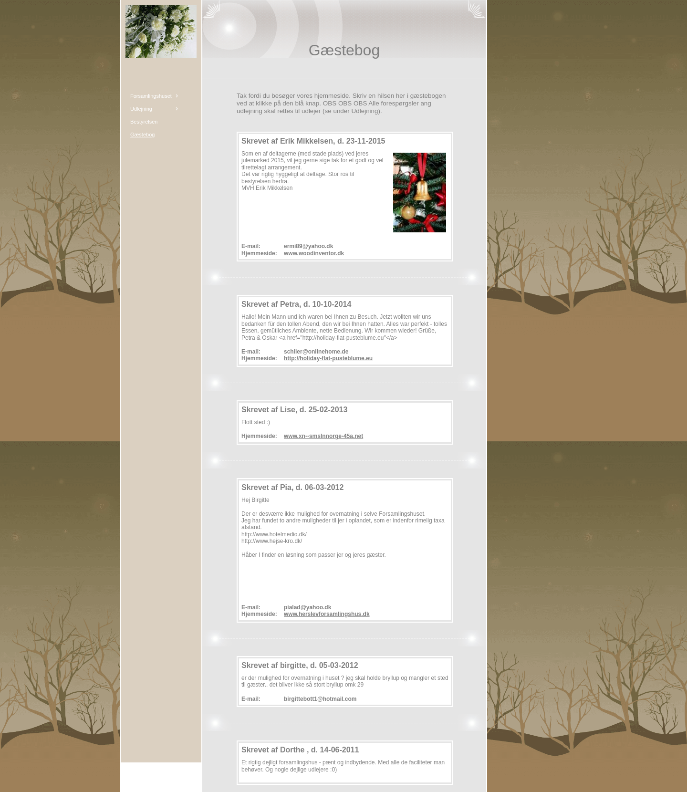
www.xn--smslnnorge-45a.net (323, 436)
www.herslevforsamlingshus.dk (327, 614)
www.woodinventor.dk (314, 253)
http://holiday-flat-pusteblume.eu (328, 358)
